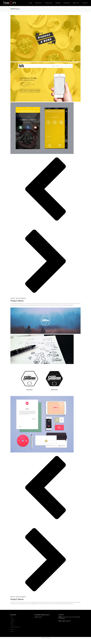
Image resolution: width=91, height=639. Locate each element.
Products (38, 3)
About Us (76, 3)
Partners (67, 3)
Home (30, 3)
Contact (85, 3)
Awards (57, 3)
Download (48, 3)
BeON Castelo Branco (15, 627)
